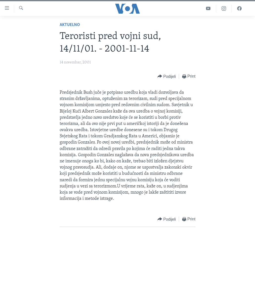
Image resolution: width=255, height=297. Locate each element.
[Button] (166, 76)
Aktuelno (70, 25)
